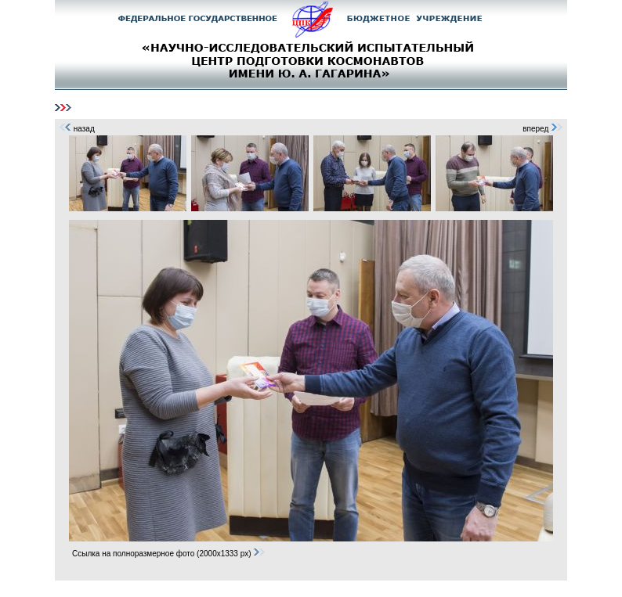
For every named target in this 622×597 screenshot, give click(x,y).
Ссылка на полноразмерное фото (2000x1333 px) (169, 553)
